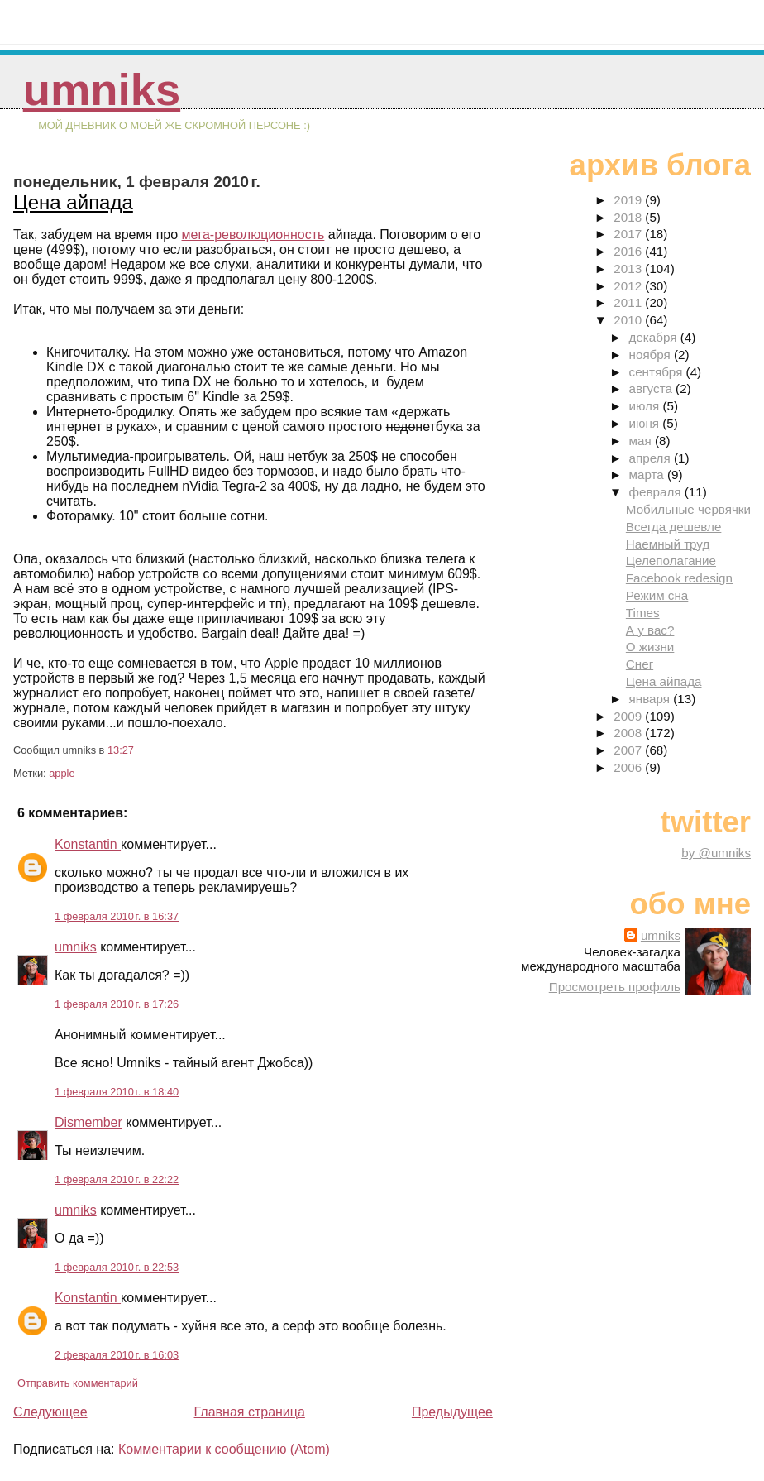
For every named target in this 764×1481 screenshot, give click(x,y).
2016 (629, 251)
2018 (629, 217)
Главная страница (249, 1412)
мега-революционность (253, 235)
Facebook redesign (679, 578)
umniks (101, 90)
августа (652, 388)
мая (642, 441)
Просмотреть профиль (614, 987)
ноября (651, 354)
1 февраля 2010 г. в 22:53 (117, 1267)
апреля (651, 458)
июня (646, 423)
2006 (629, 767)
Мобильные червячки (688, 509)
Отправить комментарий (77, 1383)
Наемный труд (668, 544)
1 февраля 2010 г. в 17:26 (117, 1004)
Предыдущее (452, 1412)
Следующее (50, 1412)
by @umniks (716, 853)
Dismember (88, 1122)
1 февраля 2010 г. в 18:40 (117, 1092)
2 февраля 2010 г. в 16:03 (117, 1355)
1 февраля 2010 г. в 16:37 (117, 916)
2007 (629, 750)
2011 (629, 302)
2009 (629, 716)
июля (646, 406)
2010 (629, 320)
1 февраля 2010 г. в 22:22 (117, 1179)
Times (643, 613)
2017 (629, 234)
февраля (657, 492)
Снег (639, 664)
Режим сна (657, 595)
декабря (654, 337)
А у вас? (650, 630)
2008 (629, 733)
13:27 (120, 750)
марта (648, 474)
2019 (629, 200)
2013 (629, 268)
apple (61, 773)
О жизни (650, 647)
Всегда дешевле (674, 527)
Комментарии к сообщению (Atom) (224, 1449)
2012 (629, 286)
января (651, 699)
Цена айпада (73, 202)
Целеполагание (671, 561)
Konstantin (88, 844)
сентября (657, 372)
